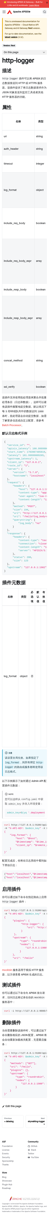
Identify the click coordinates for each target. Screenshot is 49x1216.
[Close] (47, 2)
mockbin (7, 970)
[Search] (44, 12)
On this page (11, 52)
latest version (11, 37)
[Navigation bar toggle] (4, 12)
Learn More (34, 5)
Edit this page (11, 1106)
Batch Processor (11, 425)
